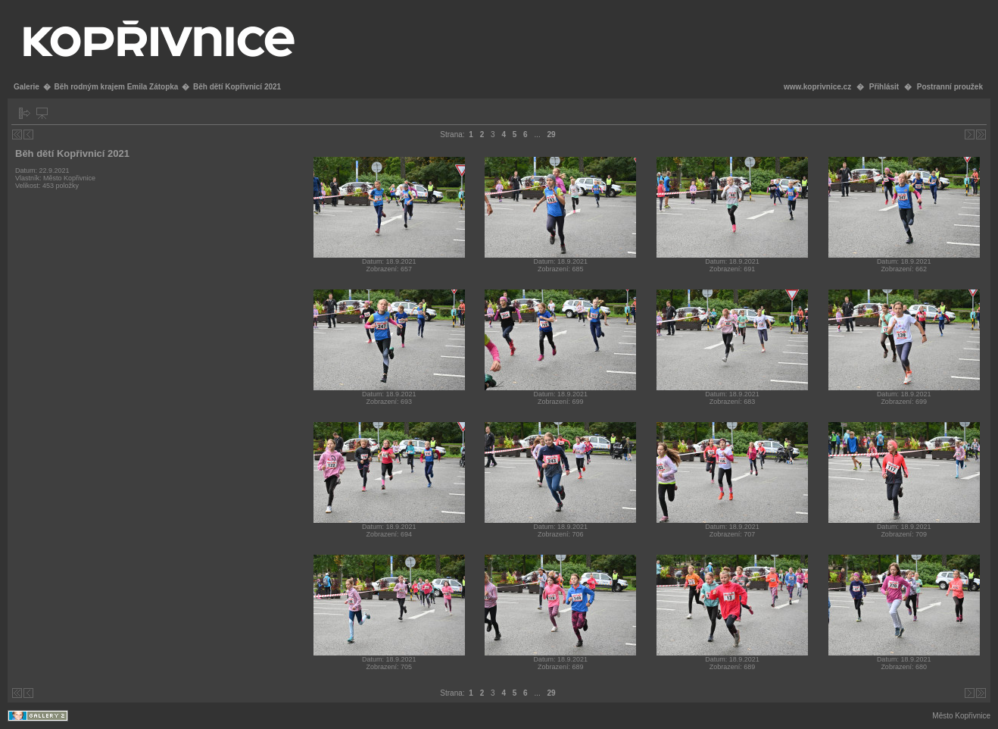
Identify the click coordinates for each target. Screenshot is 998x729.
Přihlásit (884, 87)
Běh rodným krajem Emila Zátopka (116, 87)
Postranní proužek (950, 87)
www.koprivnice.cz (817, 87)
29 (551, 134)
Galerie (26, 87)
